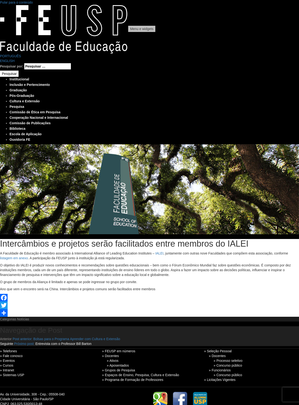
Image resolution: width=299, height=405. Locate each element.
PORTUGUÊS (10, 56)
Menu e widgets (141, 29)
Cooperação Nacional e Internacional (39, 117)
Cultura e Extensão (25, 101)
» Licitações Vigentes (219, 380)
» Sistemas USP (12, 375)
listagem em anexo (14, 258)
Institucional (19, 79)
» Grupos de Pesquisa (118, 370)
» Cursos (6, 365)
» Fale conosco (11, 356)
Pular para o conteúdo (16, 2)
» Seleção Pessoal (218, 351)
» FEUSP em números (118, 351)
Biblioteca (17, 128)
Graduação (18, 90)
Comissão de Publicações (30, 123)
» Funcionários (220, 370)
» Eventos (7, 361)
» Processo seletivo (228, 361)
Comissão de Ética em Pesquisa (35, 112)
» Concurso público (228, 365)
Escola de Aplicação (26, 134)
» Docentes (110, 356)
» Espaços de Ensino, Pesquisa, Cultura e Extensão (140, 375)
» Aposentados (118, 365)
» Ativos (112, 361)
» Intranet (7, 370)
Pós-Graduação (22, 96)
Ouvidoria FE (20, 139)
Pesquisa (17, 107)
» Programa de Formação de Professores (132, 380)
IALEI (159, 253)
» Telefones (8, 351)
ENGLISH (7, 61)
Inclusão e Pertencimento (30, 85)
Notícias (23, 319)
